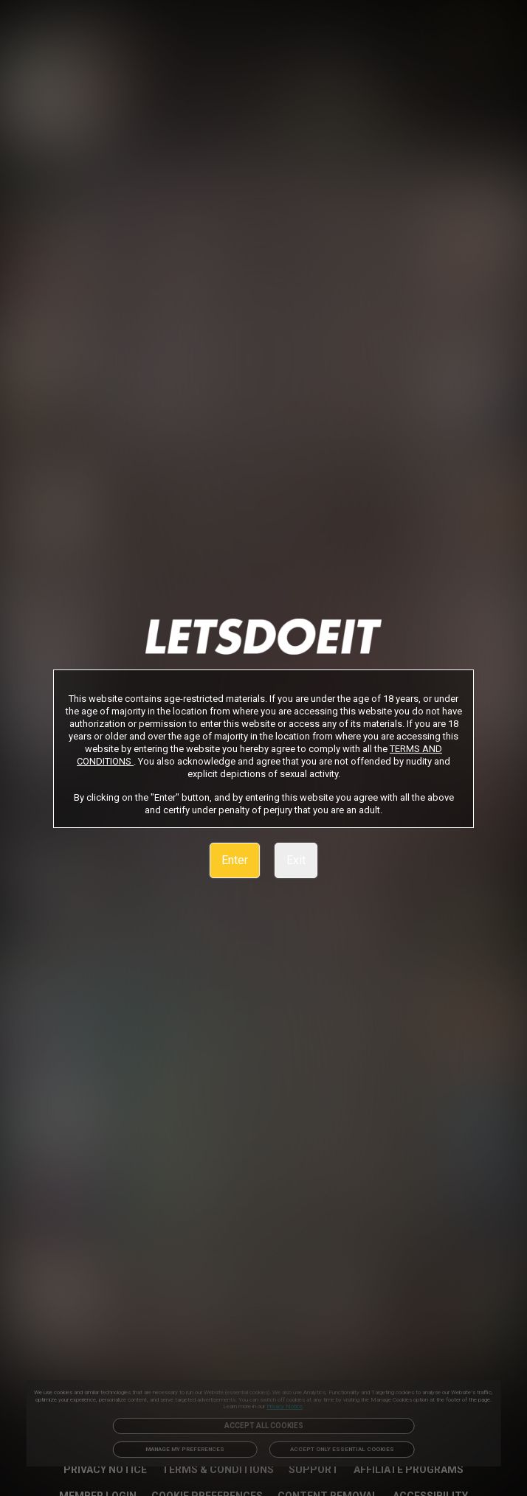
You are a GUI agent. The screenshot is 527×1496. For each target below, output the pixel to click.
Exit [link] (296, 860)
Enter (234, 860)
